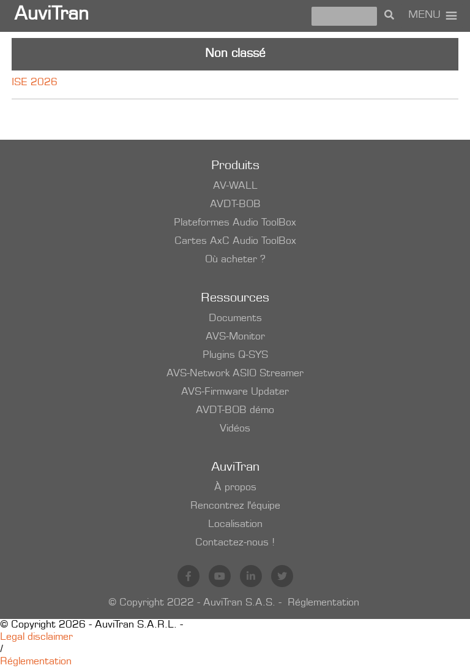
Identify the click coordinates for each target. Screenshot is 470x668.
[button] (424, 16)
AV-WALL (235, 186)
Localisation (235, 524)
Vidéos (235, 429)
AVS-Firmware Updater (235, 392)
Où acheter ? (235, 260)
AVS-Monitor (235, 337)
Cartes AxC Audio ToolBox (235, 241)
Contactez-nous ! (235, 543)
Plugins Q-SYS (235, 355)
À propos (235, 488)
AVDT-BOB (235, 205)
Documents (235, 319)
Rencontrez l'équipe (235, 506)
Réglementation (323, 603)
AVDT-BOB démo (235, 411)
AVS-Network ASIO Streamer (235, 374)
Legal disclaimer (36, 637)
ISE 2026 (35, 83)
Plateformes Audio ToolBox (235, 223)
